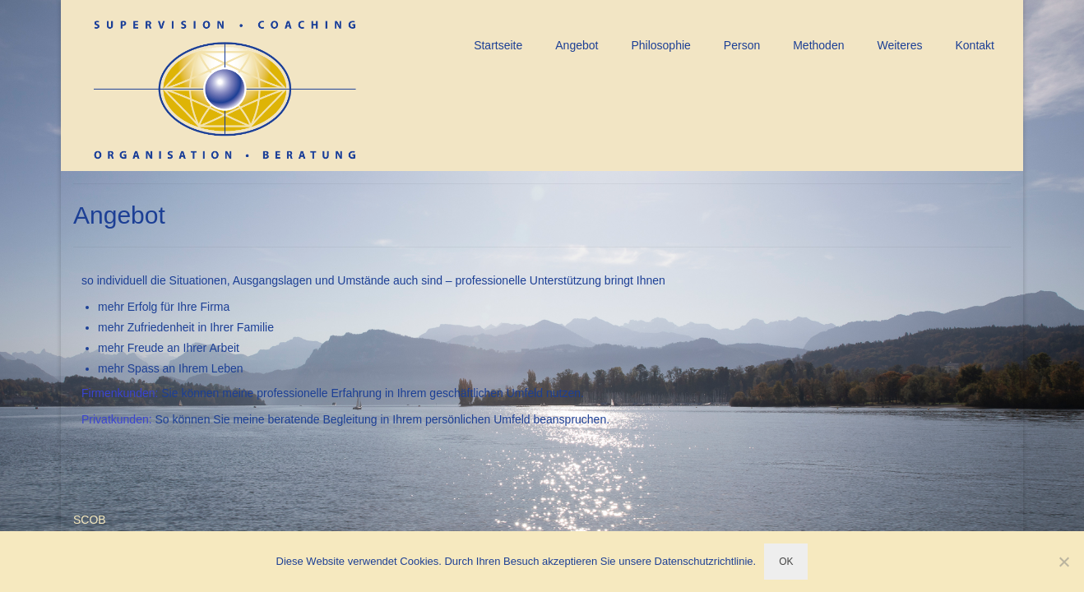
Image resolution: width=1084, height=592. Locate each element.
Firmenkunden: (119, 393)
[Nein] (1063, 561)
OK (786, 561)
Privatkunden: (116, 419)
